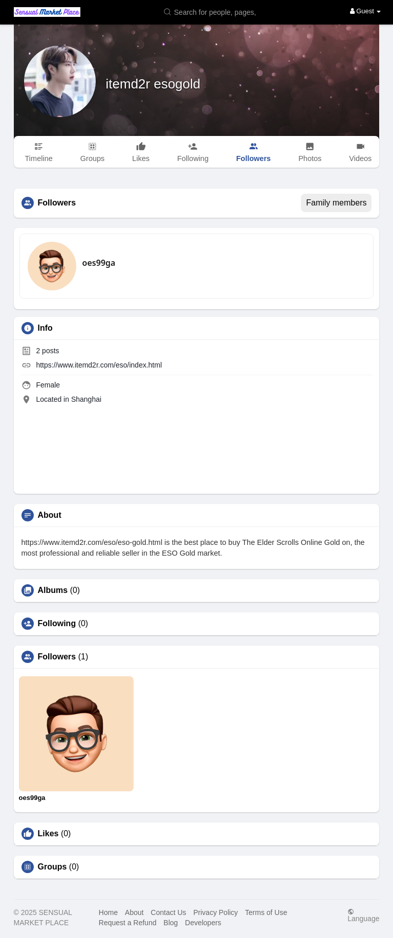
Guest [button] (365, 11)
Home (108, 912)
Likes (48, 834)
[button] (212, 11)
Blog (171, 923)
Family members (336, 202)
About (134, 912)
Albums (53, 590)
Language (363, 915)
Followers (57, 657)
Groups (52, 867)
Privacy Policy (215, 912)
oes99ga (99, 262)
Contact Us (168, 912)
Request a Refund (128, 923)
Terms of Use (266, 912)
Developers (203, 923)
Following (57, 624)
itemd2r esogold (153, 83)
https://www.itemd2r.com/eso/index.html (99, 365)
